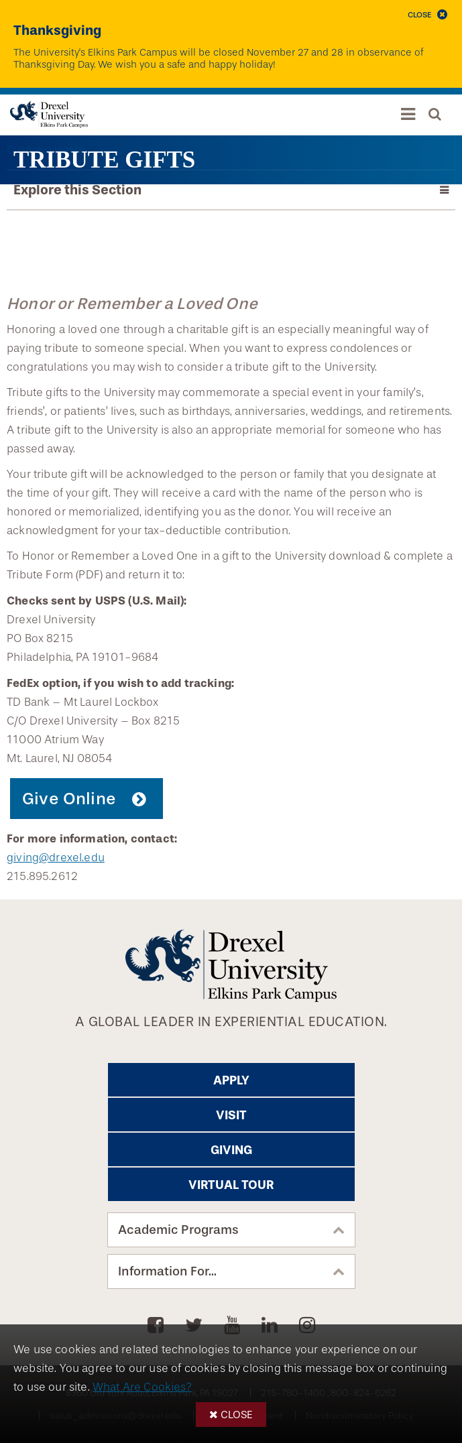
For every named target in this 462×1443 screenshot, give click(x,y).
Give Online (69, 798)
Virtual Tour (231, 1185)
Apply (231, 1080)
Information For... (167, 1271)
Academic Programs (178, 1229)
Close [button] (237, 1414)
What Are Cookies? (142, 1387)
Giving (231, 1150)
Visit (231, 1115)
